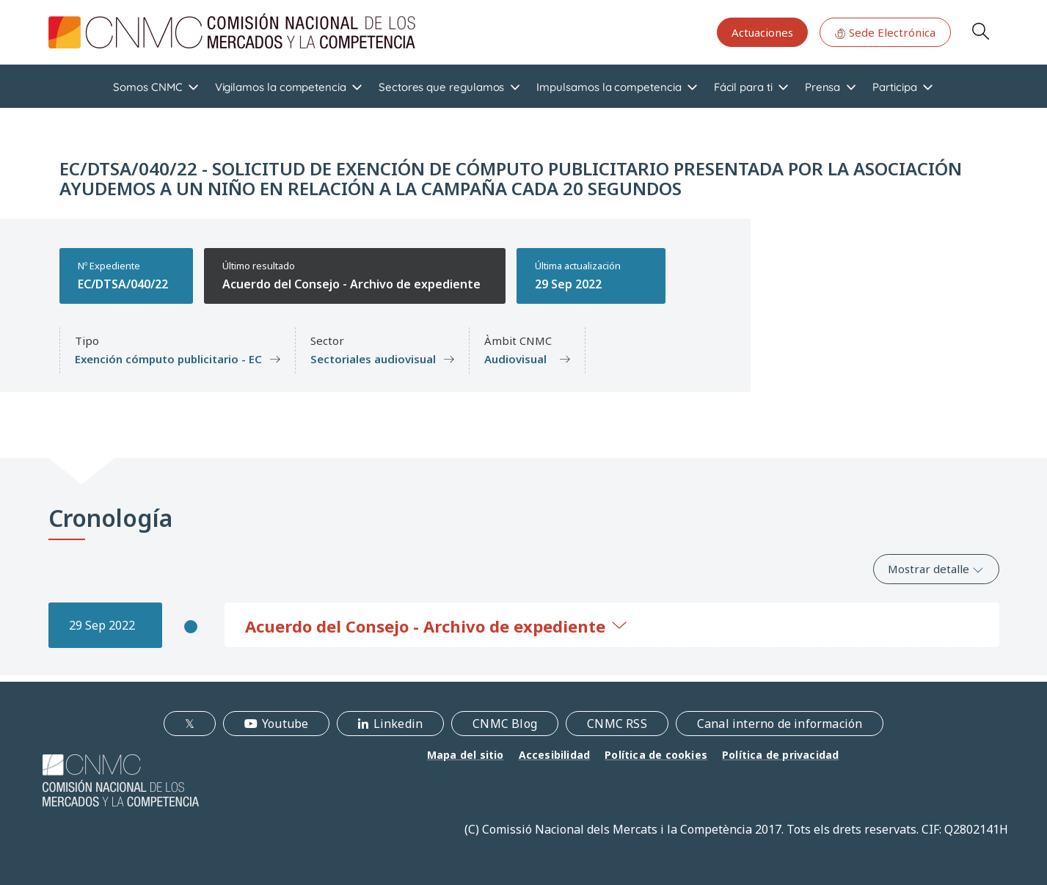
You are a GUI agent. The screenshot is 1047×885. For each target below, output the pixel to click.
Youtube (285, 723)
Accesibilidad (555, 755)
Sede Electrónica (884, 32)
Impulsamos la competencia (608, 87)
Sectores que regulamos (441, 87)
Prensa (823, 87)
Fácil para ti (743, 87)
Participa (894, 87)
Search (980, 31)
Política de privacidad (780, 755)
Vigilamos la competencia (280, 87)
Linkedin (398, 723)
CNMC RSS (617, 723)
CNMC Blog (505, 723)
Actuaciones (762, 32)
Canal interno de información (780, 723)
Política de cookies (656, 755)
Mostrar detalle (936, 568)
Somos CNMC (147, 87)
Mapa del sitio (465, 755)
